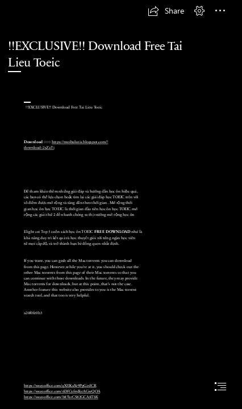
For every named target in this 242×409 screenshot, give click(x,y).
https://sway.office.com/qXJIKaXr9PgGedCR (60, 386)
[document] (121, 204)
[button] (166, 11)
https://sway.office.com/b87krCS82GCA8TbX (61, 397)
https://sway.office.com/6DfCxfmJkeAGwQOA (62, 391)
